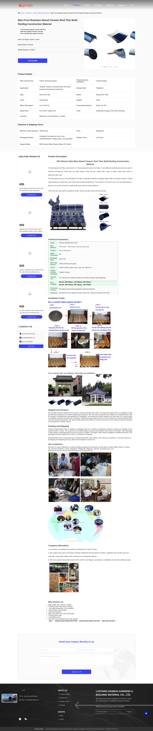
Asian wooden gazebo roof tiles (89, 621)
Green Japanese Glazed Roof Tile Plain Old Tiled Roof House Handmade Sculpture (31, 190)
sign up (129, 711)
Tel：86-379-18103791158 (28, 696)
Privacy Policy (39, 729)
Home (66, 5)
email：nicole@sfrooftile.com (29, 700)
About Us (110, 5)
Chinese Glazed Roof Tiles (41, 13)
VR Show (98, 5)
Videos (87, 5)
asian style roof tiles (108, 621)
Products (76, 5)
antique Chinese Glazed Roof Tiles (66, 621)
